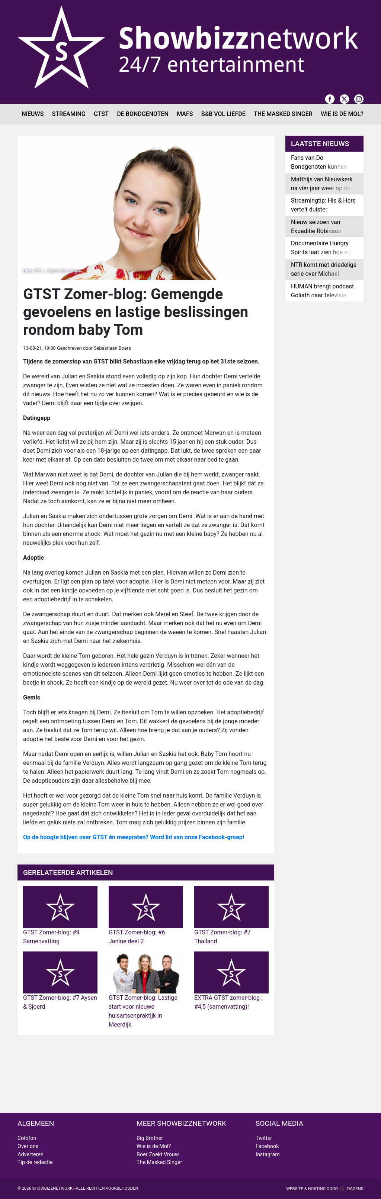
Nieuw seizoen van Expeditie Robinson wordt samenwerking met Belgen (318, 235)
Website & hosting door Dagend (325, 1188)
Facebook (267, 1146)
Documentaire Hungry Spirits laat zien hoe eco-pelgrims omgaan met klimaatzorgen (323, 257)
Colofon (26, 1138)
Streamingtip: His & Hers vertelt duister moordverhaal (323, 209)
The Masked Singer (283, 113)
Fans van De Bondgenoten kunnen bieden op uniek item (319, 166)
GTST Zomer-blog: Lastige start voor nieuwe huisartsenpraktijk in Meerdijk (146, 998)
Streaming (69, 113)
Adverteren (30, 1154)
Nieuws (33, 113)
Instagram (268, 1154)
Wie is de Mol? (342, 113)
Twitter (264, 1138)
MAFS (185, 113)
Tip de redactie (35, 1162)
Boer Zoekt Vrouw (158, 1154)
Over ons (27, 1146)
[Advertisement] (324, 424)
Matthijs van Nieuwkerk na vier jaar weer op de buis (322, 188)
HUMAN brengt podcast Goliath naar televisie (322, 291)
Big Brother (150, 1138)
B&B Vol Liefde (223, 113)
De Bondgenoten (142, 113)
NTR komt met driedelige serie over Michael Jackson (323, 273)
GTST (101, 113)
